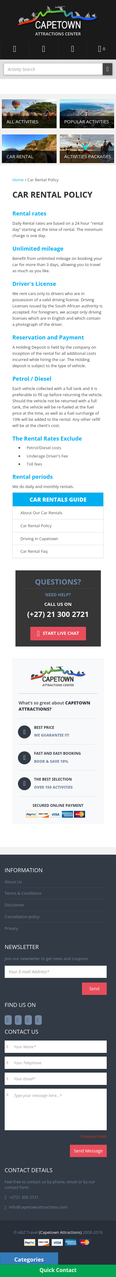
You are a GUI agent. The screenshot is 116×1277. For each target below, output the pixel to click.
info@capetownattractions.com (38, 1207)
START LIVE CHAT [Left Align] (58, 634)
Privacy (11, 928)
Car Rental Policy (36, 525)
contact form (17, 1187)
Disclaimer (14, 905)
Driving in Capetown (39, 538)
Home (18, 180)
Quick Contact (58, 1270)
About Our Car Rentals (41, 512)
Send (94, 989)
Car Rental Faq (34, 551)
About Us (13, 882)
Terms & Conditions (23, 893)
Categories (29, 1259)
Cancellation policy (22, 916)
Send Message (88, 1151)
